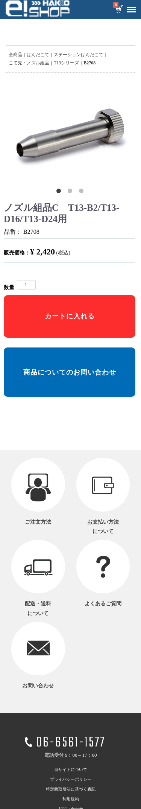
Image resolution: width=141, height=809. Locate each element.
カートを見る (119, 9)
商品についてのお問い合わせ (69, 372)
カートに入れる (70, 316)
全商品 (15, 54)
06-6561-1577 (70, 743)
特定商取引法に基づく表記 (71, 789)
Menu (129, 6)
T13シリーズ (66, 63)
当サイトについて (70, 769)
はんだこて (38, 54)
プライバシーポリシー (70, 779)
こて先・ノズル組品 (29, 63)
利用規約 (70, 799)
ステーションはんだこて (78, 54)
